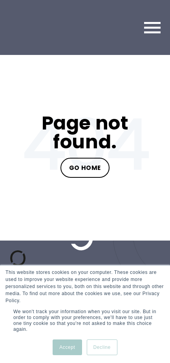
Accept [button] (67, 347)
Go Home (85, 168)
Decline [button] (102, 347)
